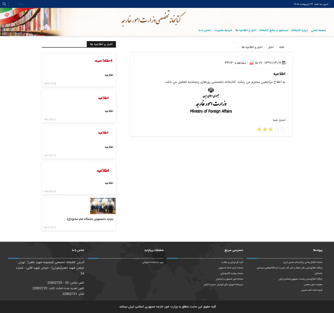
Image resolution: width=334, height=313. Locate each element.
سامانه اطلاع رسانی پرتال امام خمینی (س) (302, 262)
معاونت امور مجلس (313, 285)
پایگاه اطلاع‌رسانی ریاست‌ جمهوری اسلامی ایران (300, 279)
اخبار (270, 47)
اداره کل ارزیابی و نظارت (232, 262)
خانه (281, 47)
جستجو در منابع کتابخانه (273, 30)
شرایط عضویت (223, 30)
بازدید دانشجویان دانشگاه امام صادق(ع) (90, 219)
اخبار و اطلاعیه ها (245, 30)
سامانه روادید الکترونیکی (232, 273)
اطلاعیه (109, 75)
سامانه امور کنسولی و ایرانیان (229, 279)
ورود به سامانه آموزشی (153, 262)
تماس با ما (205, 30)
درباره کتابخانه (299, 30)
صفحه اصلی (318, 30)
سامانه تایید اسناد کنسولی (231, 268)
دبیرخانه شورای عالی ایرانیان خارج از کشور (223, 285)
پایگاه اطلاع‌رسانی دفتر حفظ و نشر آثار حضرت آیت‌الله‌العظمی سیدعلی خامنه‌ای (289, 270)
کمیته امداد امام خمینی (311, 290)
